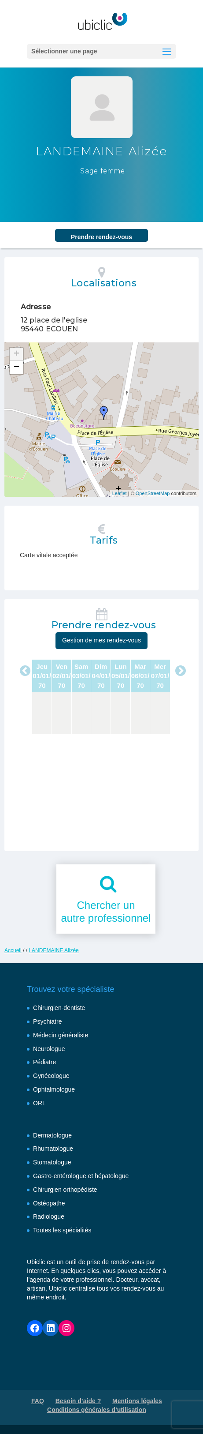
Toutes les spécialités (62, 1230)
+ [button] (16, 354)
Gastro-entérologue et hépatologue (81, 1175)
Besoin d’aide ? (78, 1400)
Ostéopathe (49, 1203)
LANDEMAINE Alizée (53, 950)
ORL (39, 1103)
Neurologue (49, 1048)
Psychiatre (47, 1021)
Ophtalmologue (54, 1089)
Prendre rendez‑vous (101, 236)
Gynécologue (51, 1075)
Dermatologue (52, 1135)
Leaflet (119, 493)
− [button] (16, 367)
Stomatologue (52, 1162)
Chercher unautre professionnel (106, 911)
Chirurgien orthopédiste (65, 1189)
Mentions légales (137, 1400)
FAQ (37, 1400)
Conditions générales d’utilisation (96, 1409)
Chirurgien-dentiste (59, 1007)
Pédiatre (44, 1062)
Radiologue (48, 1216)
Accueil (13, 950)
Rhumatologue (53, 1148)
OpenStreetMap (153, 493)
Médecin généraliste (60, 1035)
